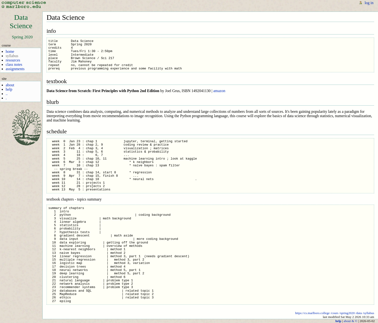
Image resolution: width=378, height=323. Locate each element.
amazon (219, 91)
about (10, 85)
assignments (15, 69)
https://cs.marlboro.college (312, 313)
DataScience (21, 21)
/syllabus (368, 313)
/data (359, 313)
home (10, 51)
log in (368, 3)
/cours (334, 313)
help (9, 89)
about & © (350, 321)
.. (6, 94)
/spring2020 (347, 313)
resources (13, 60)
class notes (14, 64)
